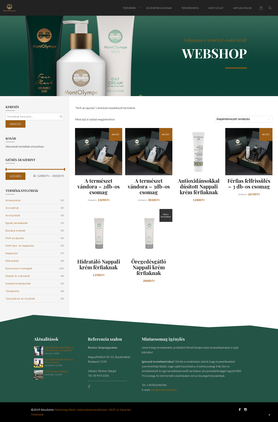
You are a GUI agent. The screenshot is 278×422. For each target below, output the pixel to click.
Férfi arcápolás (15, 238)
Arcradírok (12, 207)
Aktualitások (242, 7)
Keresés (15, 123)
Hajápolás (12, 253)
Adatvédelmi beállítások (92, 409)
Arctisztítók (13, 215)
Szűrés (15, 176)
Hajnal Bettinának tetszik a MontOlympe (59, 361)
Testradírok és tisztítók (20, 298)
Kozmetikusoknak (159, 7)
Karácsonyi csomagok (19, 268)
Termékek (129, 7)
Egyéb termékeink (17, 223)
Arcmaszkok (13, 200)
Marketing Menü (65, 409)
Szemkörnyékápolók (18, 283)
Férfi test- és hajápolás (20, 245)
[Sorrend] (243, 119)
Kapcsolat (215, 7)
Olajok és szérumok (18, 275)
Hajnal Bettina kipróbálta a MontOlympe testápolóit (59, 349)
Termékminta (190, 7)
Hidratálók (12, 260)
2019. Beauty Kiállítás (56, 371)
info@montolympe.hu (164, 389)
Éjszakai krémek (15, 230)
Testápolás (12, 291)
